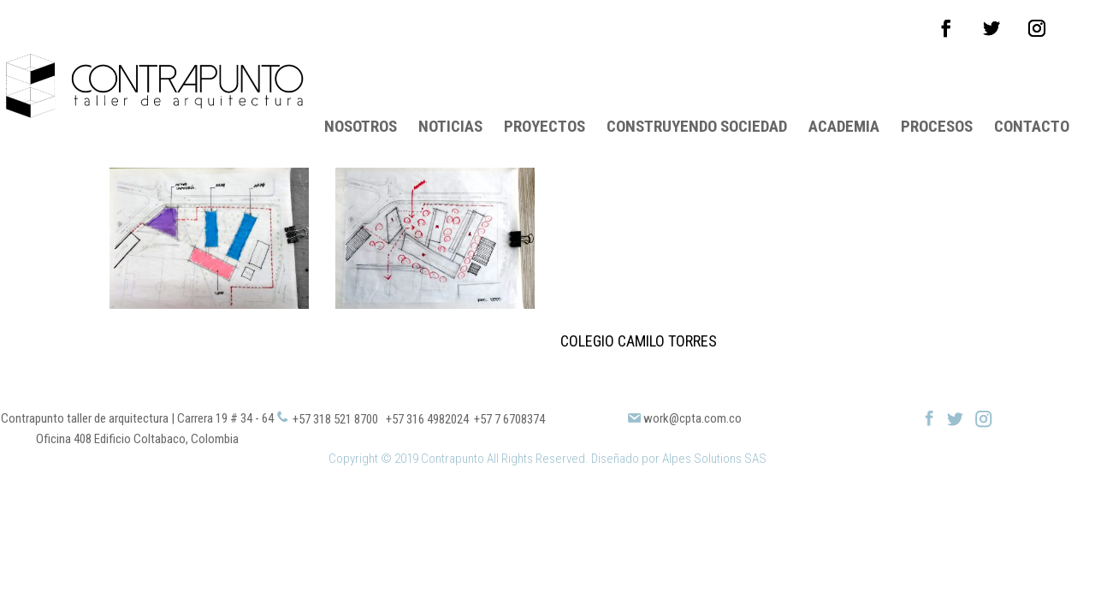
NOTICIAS (450, 83)
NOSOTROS (360, 83)
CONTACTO (1031, 83)
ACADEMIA (843, 83)
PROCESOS (937, 83)
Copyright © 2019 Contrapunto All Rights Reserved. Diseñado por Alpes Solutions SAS (547, 413)
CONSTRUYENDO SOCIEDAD (697, 83)
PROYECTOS (544, 83)
